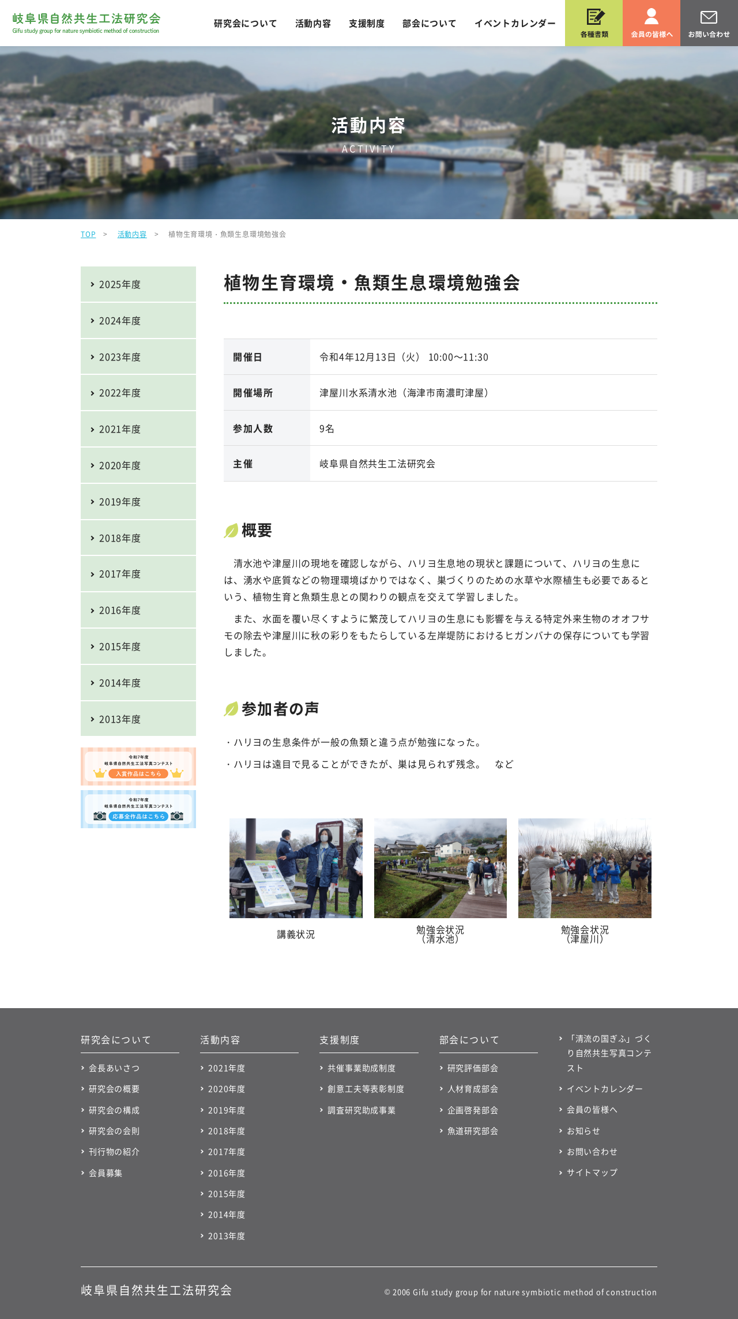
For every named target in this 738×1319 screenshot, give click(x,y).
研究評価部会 (473, 1067)
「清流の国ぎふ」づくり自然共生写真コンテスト (609, 1052)
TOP (88, 234)
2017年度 (120, 573)
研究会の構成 (114, 1109)
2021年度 (120, 428)
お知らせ (584, 1130)
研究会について (246, 23)
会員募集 (106, 1172)
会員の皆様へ (592, 1109)
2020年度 (120, 465)
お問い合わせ (592, 1151)
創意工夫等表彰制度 (365, 1088)
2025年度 (120, 284)
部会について (429, 23)
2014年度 (120, 682)
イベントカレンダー (515, 23)
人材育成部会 (473, 1088)
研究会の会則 (114, 1130)
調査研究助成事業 (361, 1109)
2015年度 (120, 646)
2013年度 (120, 719)
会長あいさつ (114, 1067)
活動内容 (313, 23)
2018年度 (120, 537)
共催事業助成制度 (361, 1067)
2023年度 (120, 356)
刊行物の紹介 (114, 1151)
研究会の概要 (114, 1088)
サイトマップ (592, 1172)
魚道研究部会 (473, 1130)
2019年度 (120, 501)
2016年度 (120, 610)
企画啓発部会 (473, 1109)
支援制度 (367, 23)
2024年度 (120, 320)
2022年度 (120, 392)
